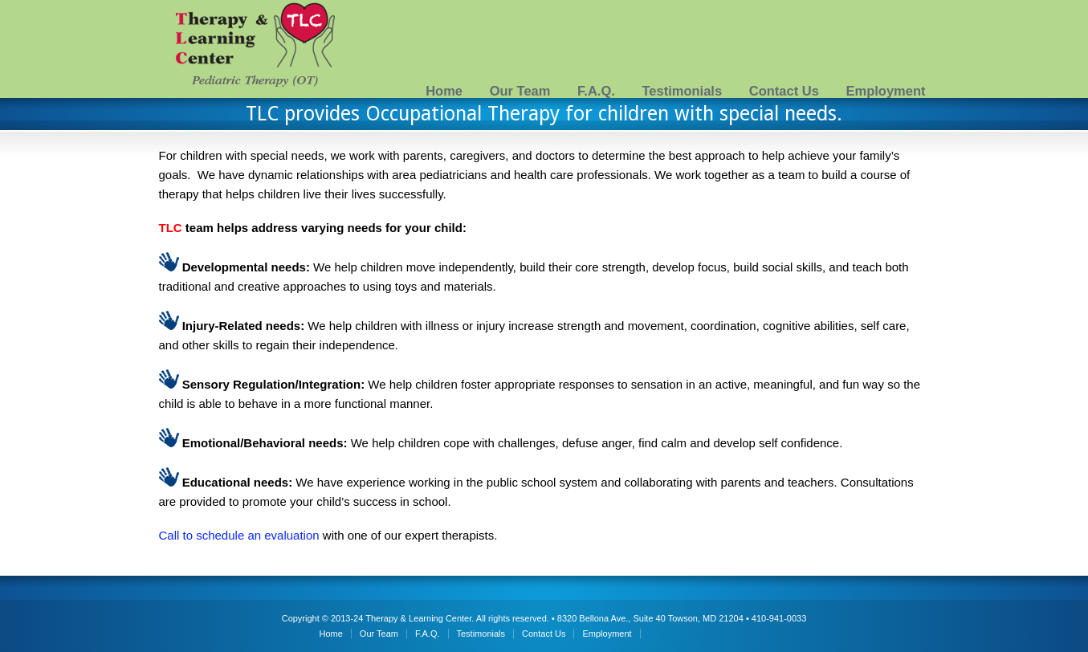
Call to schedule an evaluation (239, 535)
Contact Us (784, 91)
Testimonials (682, 91)
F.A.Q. (596, 91)
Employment (885, 91)
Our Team (520, 91)
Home (444, 91)
